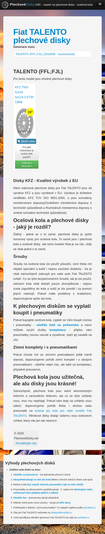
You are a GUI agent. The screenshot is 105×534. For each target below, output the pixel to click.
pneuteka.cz (89, 507)
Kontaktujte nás (26, 443)
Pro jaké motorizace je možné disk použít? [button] (27, 152)
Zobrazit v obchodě (26, 164)
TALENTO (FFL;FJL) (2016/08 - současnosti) (45, 54)
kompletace (58, 330)
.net (47, 4)
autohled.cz (83, 517)
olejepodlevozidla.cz (61, 512)
